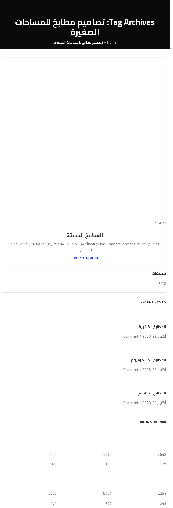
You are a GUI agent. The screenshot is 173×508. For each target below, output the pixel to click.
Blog (162, 282)
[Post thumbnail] (157, 316)
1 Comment (132, 336)
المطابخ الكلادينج (151, 393)
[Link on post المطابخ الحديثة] (84, 142)
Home (111, 42)
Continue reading (85, 258)
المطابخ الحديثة (85, 235)
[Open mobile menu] (4, 6)
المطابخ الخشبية (152, 326)
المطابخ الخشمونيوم (148, 359)
